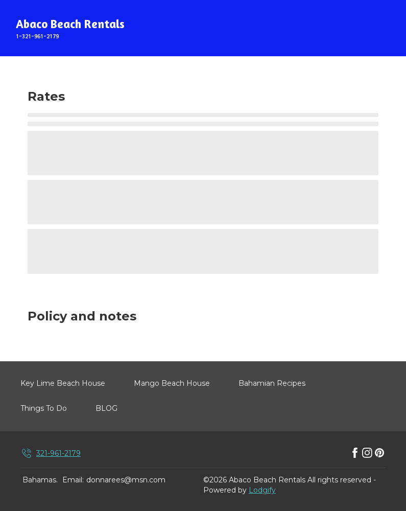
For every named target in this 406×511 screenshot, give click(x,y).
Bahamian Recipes (271, 383)
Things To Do (43, 408)
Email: (73, 479)
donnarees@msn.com (125, 479)
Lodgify (262, 490)
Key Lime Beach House (62, 383)
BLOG (106, 408)
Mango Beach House (172, 383)
